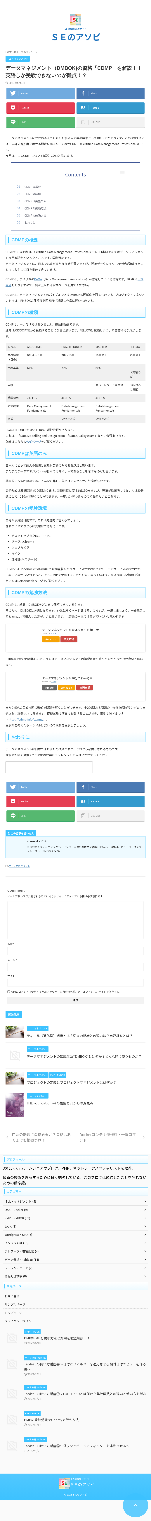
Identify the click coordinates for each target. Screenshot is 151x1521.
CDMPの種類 (33, 194)
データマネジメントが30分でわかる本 (67, 678)
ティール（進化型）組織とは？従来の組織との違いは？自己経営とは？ (80, 1035)
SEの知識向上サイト (80, 1478)
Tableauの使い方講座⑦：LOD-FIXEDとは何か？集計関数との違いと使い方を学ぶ (85, 1393)
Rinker (53, 633)
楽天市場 (69, 639)
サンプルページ (15, 1304)
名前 (10, 944)
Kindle (49, 687)
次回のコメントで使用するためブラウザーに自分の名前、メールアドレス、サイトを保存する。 (66, 992)
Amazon (50, 639)
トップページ (13, 1312)
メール (12, 960)
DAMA (38, 279)
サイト (11, 976)
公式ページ (33, 441)
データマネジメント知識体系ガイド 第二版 (70, 630)
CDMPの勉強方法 (35, 215)
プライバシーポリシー (19, 1321)
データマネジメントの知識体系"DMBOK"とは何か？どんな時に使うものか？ (84, 1056)
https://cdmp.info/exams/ (25, 719)
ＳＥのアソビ (75, 37)
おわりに (30, 222)
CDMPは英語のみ (35, 201)
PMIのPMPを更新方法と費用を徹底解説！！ (57, 1338)
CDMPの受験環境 (35, 208)
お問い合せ (12, 1296)
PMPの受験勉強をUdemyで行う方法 (51, 1419)
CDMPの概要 (33, 187)
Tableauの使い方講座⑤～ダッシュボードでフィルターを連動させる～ (76, 1445)
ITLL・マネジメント (19, 866)
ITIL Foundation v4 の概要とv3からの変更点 (60, 1103)
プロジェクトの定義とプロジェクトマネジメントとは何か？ (71, 1082)
